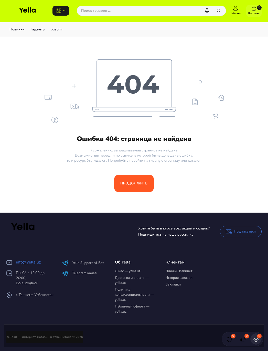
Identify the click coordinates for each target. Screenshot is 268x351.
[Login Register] (235, 11)
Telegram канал (79, 273)
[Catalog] (60, 11)
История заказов (179, 278)
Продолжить (134, 183)
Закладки (173, 284)
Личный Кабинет (179, 271)
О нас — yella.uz (128, 271)
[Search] (207, 11)
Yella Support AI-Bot (83, 263)
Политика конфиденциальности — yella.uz (134, 294)
